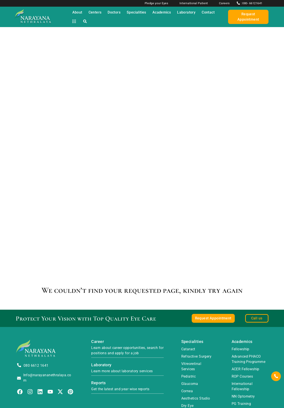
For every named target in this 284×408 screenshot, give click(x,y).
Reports (98, 382)
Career (97, 341)
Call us (256, 318)
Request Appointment (248, 17)
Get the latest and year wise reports (120, 389)
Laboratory (101, 364)
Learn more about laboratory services (122, 371)
